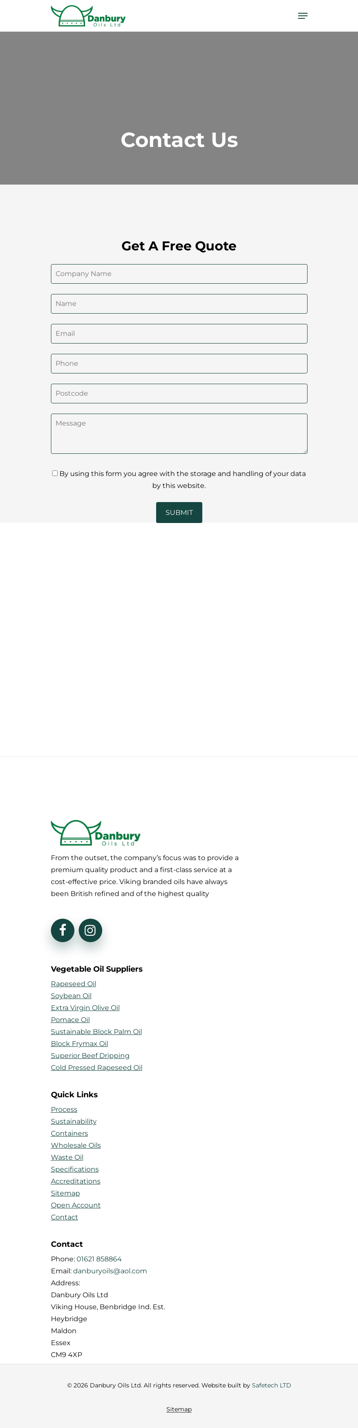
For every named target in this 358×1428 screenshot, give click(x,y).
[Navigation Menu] (303, 16)
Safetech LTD (271, 1385)
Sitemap (179, 1409)
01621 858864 (99, 1259)
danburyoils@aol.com (110, 1271)
